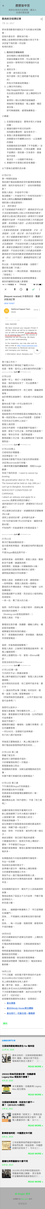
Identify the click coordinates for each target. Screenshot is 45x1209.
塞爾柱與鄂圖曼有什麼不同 (15, 1161)
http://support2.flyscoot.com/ (20, 90)
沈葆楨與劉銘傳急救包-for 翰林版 (18, 1046)
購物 (5, 1023)
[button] (41, 19)
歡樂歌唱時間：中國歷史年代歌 (17, 1133)
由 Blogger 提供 (22, 1194)
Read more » (35, 1066)
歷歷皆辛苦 (22, 5)
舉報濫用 (22, 1204)
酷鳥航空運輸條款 (15, 52)
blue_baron (25, 1199)
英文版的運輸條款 (19, 466)
